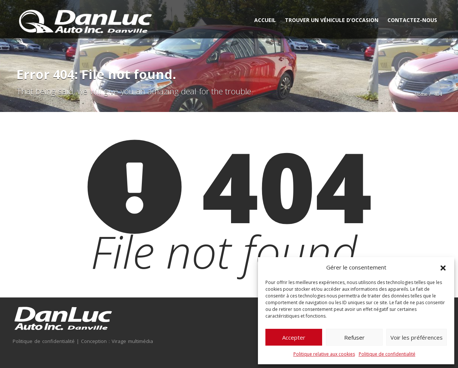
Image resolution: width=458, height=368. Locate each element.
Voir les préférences (416, 337)
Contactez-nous (412, 20)
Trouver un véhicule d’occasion (331, 20)
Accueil (265, 20)
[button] (443, 267)
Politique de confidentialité (387, 354)
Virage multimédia (131, 341)
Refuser (354, 337)
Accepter (293, 337)
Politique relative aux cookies (324, 354)
